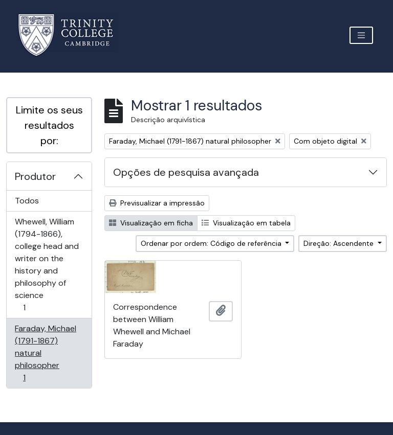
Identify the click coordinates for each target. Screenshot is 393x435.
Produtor (35, 176)
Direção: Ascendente (339, 243)
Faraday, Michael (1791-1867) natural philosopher (45, 353)
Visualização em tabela (246, 222)
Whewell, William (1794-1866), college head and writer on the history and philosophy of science (46, 264)
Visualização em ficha (151, 222)
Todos (27, 200)
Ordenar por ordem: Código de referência (212, 243)
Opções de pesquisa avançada (186, 172)
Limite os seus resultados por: (49, 125)
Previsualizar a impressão (157, 203)
